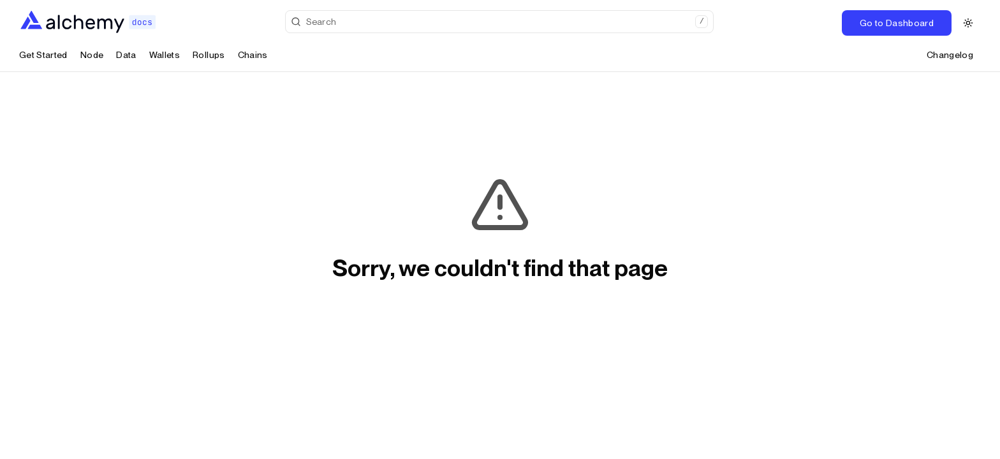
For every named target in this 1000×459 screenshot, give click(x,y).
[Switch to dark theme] (968, 22)
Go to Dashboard (897, 23)
